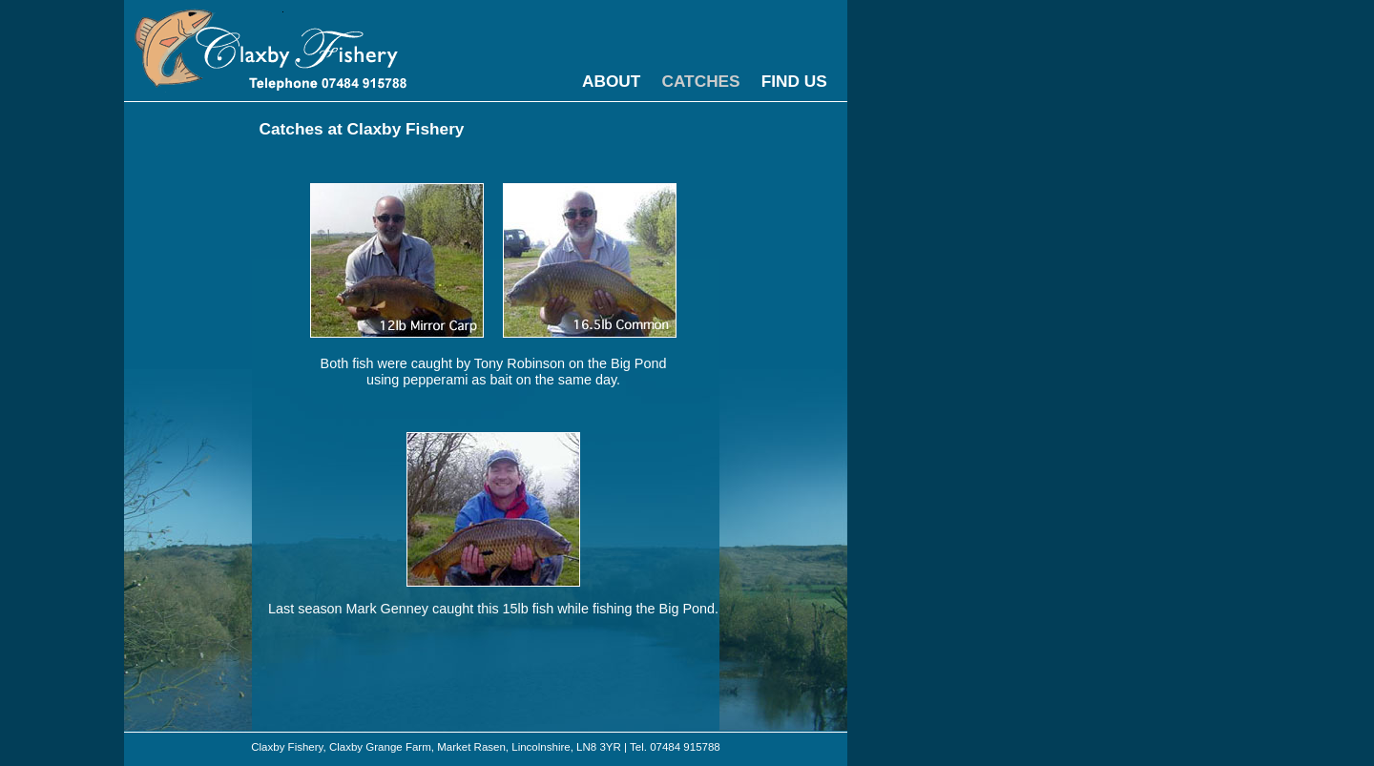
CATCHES (700, 81)
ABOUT (611, 81)
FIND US (794, 81)
